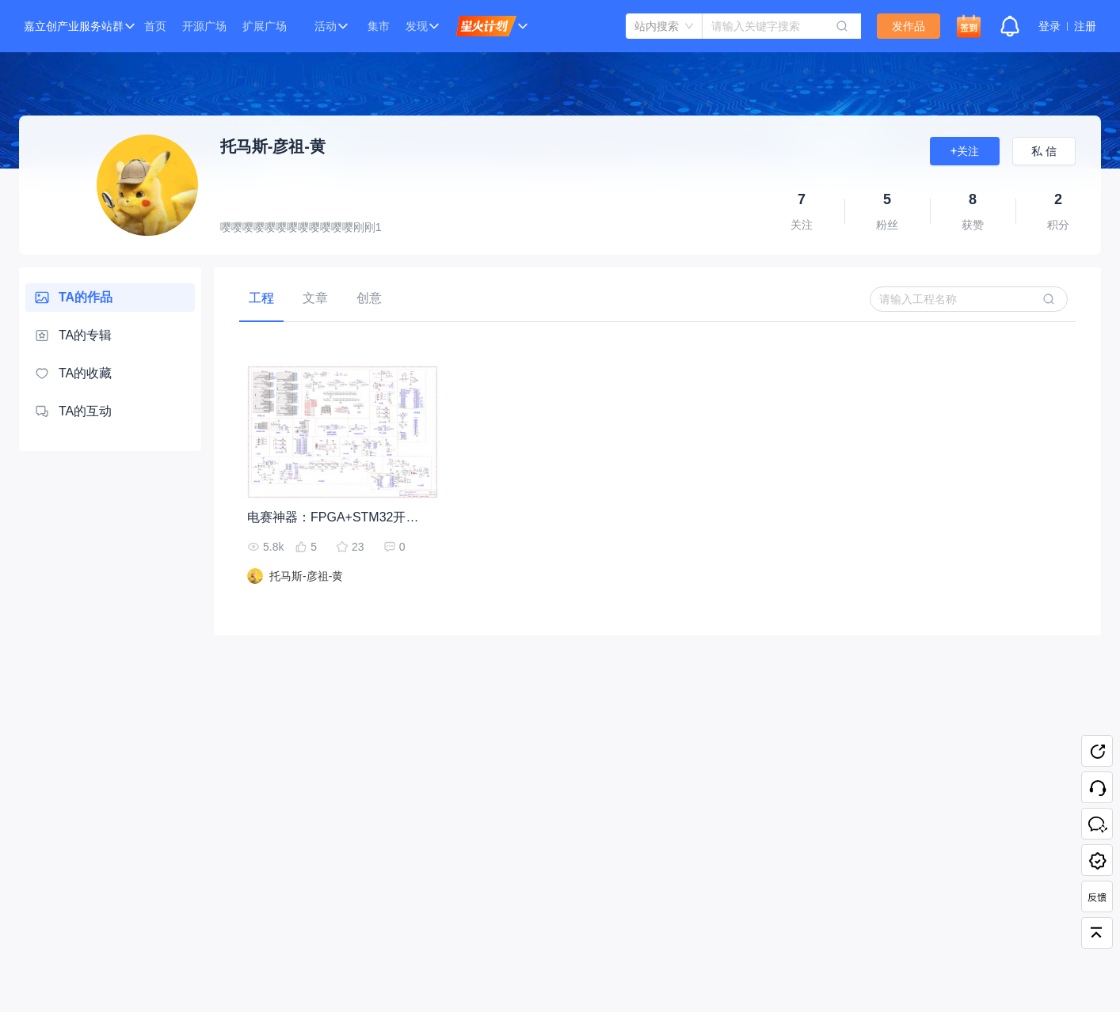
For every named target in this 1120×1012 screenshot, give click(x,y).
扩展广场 (264, 26)
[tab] (261, 298)
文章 (315, 298)
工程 (261, 298)
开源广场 (204, 26)
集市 (379, 26)
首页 (155, 26)
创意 (369, 298)
